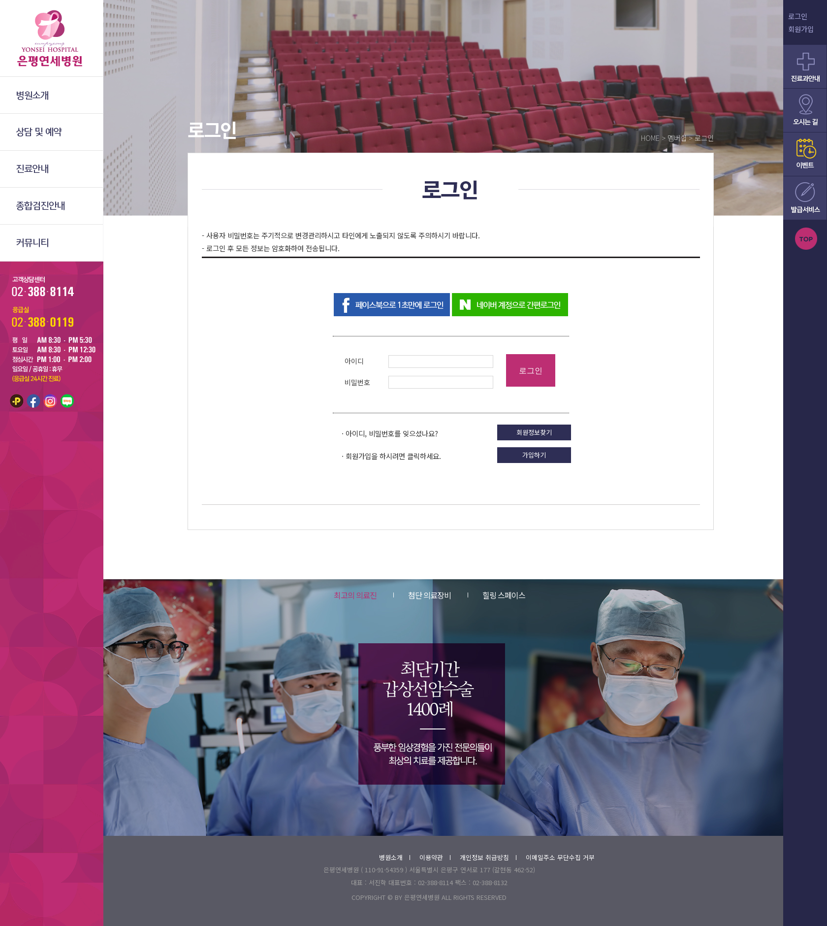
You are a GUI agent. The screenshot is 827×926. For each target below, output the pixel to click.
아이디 (354, 361)
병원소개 (394, 857)
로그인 (797, 16)
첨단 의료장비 (422, 595)
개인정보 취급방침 (488, 857)
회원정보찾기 (534, 432)
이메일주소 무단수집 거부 (560, 857)
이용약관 (434, 857)
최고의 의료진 (355, 595)
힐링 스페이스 (496, 595)
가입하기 (534, 455)
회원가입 (801, 29)
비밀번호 (357, 382)
